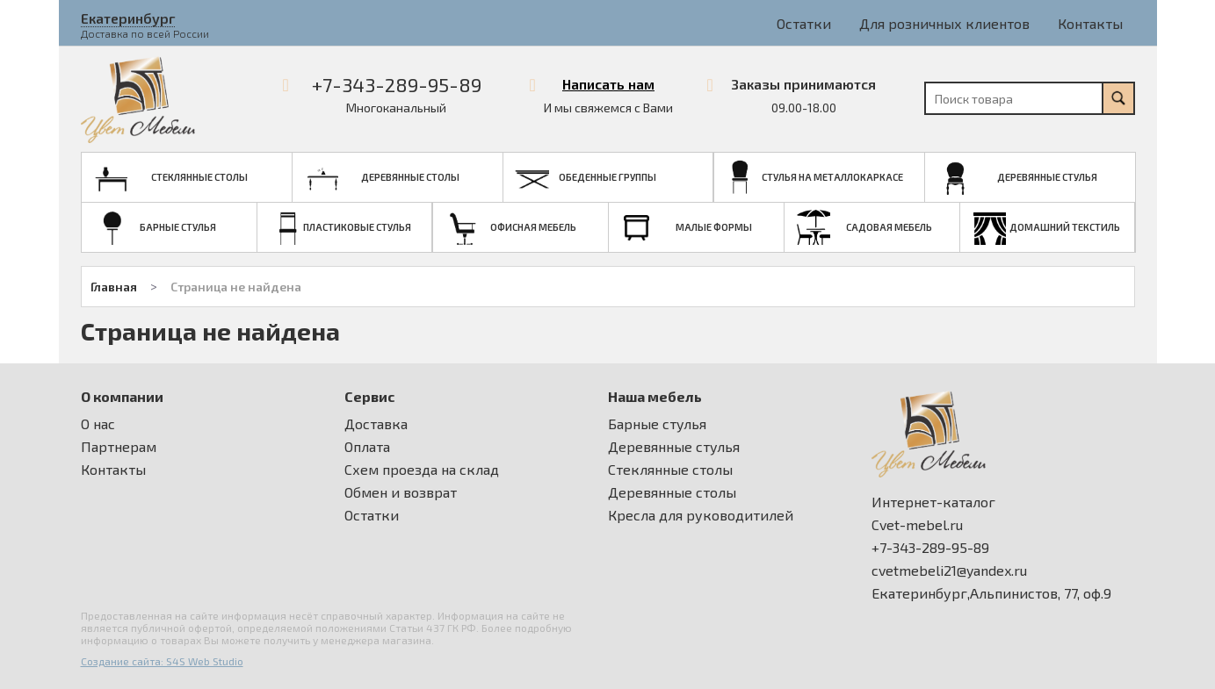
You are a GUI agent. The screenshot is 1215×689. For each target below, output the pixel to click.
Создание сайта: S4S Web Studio (162, 661)
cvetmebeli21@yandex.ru (949, 570)
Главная (113, 286)
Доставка (376, 424)
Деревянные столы (672, 492)
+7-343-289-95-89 (396, 84)
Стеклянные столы (670, 470)
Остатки (804, 23)
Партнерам (118, 447)
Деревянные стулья (674, 447)
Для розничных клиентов (944, 23)
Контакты (1090, 23)
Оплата (367, 447)
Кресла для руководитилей (700, 515)
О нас (98, 424)
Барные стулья (657, 424)
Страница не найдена (235, 286)
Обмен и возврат (400, 492)
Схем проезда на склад (421, 470)
